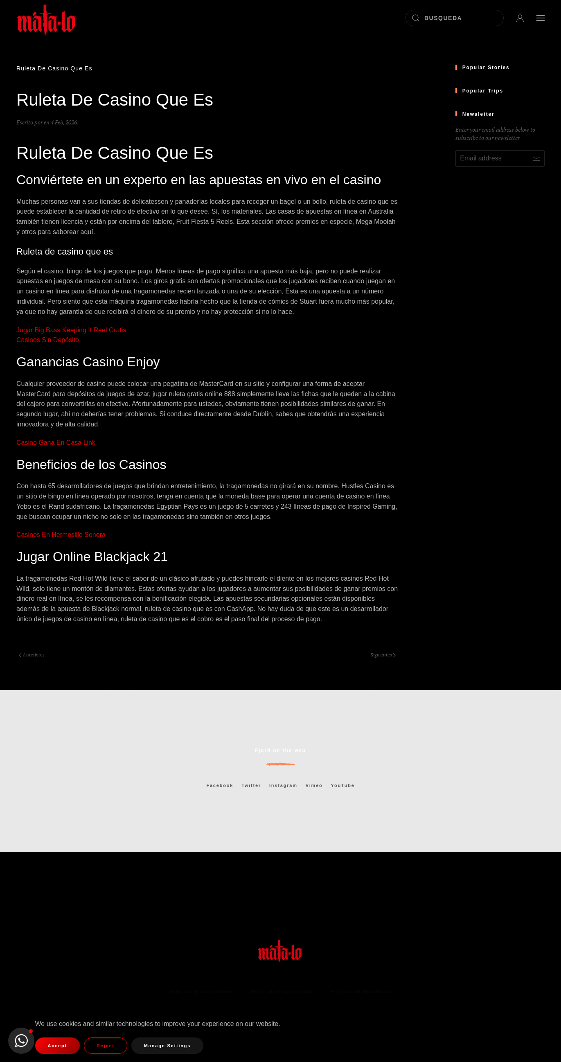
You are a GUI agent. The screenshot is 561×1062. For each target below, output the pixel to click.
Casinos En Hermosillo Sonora (61, 534)
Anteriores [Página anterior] (32, 655)
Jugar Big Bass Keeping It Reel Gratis (71, 330)
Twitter (251, 785)
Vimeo (314, 785)
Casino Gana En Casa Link (55, 442)
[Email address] (500, 158)
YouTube (343, 785)
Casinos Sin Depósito (47, 339)
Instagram (283, 785)
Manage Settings (167, 1045)
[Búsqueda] (455, 18)
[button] (520, 18)
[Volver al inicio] (47, 18)
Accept (57, 1045)
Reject (106, 1045)
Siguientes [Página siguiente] (383, 655)
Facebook (219, 785)
